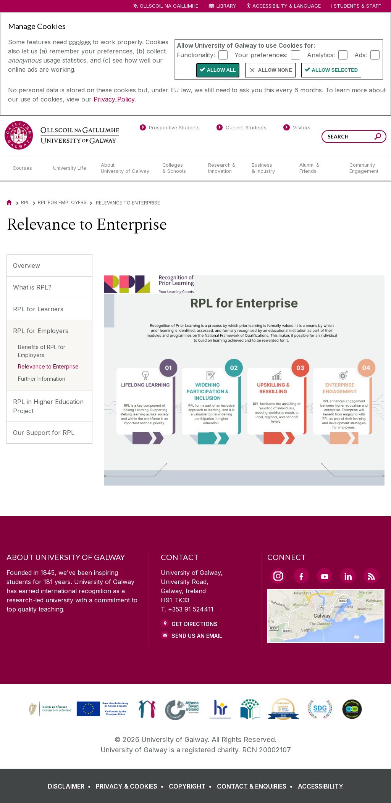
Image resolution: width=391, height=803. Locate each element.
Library (226, 6)
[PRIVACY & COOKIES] (131, 786)
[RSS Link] (371, 575)
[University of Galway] (62, 135)
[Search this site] (378, 137)
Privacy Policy (114, 99)
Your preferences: (261, 54)
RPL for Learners (38, 309)
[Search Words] (354, 136)
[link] (77, 709)
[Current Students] (241, 129)
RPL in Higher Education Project (48, 406)
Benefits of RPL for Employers (41, 351)
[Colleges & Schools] (179, 168)
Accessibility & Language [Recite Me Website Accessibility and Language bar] (283, 6)
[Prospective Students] (169, 129)
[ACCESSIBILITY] (320, 786)
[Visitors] (297, 129)
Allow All (221, 70)
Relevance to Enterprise (48, 366)
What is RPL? (32, 287)
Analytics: (321, 54)
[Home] (9, 202)
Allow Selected (335, 70)
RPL (25, 202)
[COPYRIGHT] (192, 786)
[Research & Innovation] (224, 168)
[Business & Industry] (269, 168)
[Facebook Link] (301, 575)
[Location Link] (326, 638)
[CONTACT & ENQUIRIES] (256, 786)
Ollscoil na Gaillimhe (169, 6)
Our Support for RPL (43, 432)
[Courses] (26, 168)
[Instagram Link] (278, 576)
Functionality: (196, 54)
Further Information (41, 378)
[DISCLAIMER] (71, 786)
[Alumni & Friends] (318, 168)
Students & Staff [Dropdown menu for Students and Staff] (357, 6)
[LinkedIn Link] (347, 575)
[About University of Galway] (125, 168)
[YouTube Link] (324, 575)
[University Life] (70, 168)
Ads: (360, 54)
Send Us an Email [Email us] (196, 635)
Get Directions (194, 624)
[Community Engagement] (364, 168)
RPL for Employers (62, 202)
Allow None (275, 70)
